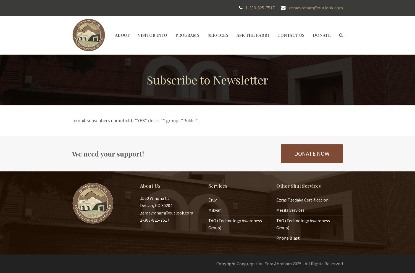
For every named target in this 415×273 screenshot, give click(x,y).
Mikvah (215, 210)
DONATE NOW (311, 153)
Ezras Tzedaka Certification (302, 200)
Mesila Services (290, 210)
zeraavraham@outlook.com (315, 8)
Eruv (212, 200)
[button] (341, 35)
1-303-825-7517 (260, 8)
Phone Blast (288, 238)
